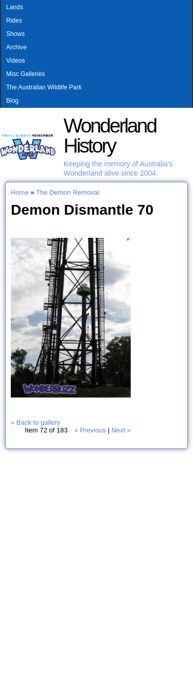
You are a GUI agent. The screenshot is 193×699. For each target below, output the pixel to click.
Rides (14, 20)
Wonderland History (110, 136)
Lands (14, 7)
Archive (16, 47)
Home (20, 192)
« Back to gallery (35, 422)
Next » (121, 430)
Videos (15, 60)
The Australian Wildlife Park (44, 87)
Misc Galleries (25, 74)
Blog (12, 100)
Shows (15, 33)
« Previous (90, 430)
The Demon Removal (67, 192)
